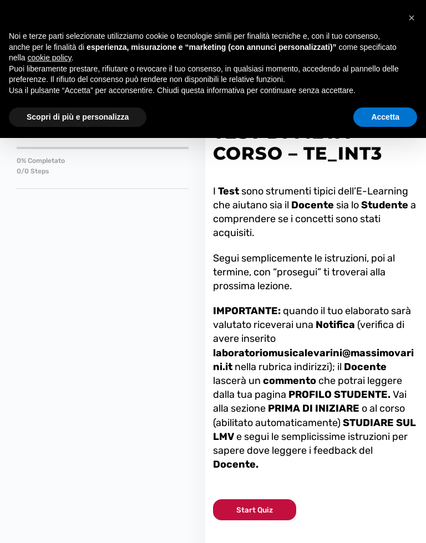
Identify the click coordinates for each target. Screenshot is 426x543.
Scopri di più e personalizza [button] (78, 116)
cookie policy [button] (49, 57)
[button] (411, 18)
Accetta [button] (385, 116)
